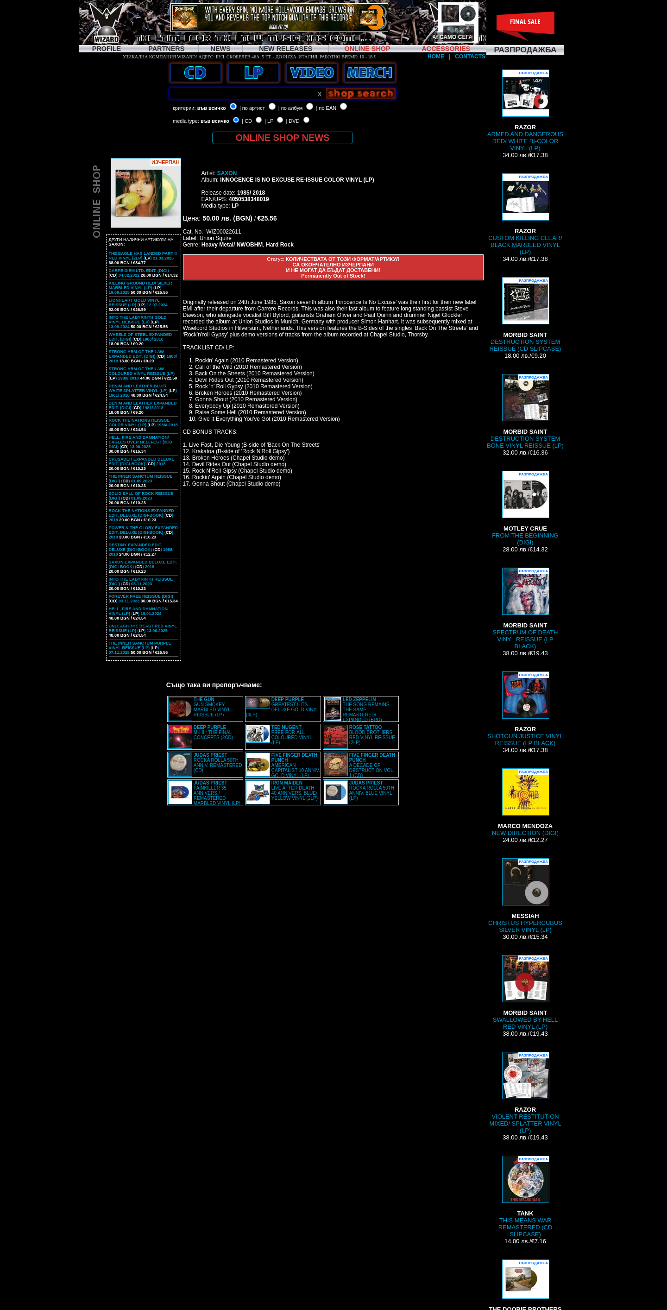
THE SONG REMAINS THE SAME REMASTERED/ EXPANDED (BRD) (366, 709)
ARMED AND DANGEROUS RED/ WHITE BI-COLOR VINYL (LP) (525, 111)
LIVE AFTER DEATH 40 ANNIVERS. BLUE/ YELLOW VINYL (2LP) (294, 790)
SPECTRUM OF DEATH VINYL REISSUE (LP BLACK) (525, 609)
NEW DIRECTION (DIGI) (525, 802)
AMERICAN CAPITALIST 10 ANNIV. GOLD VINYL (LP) (295, 765)
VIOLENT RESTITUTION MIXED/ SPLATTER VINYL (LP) (525, 1093)
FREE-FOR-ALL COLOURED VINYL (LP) (291, 735)
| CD (247, 121)
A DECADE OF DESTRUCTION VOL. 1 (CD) (372, 765)
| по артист (252, 108)
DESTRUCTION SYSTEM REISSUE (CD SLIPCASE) (525, 314)
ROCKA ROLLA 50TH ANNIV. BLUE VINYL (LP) (371, 790)
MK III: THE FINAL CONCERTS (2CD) (213, 732)
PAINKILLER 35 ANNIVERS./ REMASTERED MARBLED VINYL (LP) (217, 793)
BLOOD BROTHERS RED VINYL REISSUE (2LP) (372, 735)
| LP (268, 121)
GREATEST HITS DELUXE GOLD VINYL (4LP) (282, 707)
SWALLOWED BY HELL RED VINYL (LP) (525, 992)
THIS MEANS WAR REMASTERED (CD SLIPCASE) (525, 1197)
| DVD (292, 121)
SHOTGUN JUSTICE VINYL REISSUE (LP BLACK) (525, 709)
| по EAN (326, 108)
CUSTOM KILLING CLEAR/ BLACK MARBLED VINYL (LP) (525, 214)
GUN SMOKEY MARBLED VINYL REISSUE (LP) (212, 707)
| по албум (290, 108)
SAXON (227, 173)
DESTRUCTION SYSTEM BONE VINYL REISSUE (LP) (525, 411)
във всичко (211, 108)
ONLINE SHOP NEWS (283, 138)
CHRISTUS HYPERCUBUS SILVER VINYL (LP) (525, 895)
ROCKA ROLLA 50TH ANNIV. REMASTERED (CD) (218, 763)
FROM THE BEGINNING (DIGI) (525, 508)
